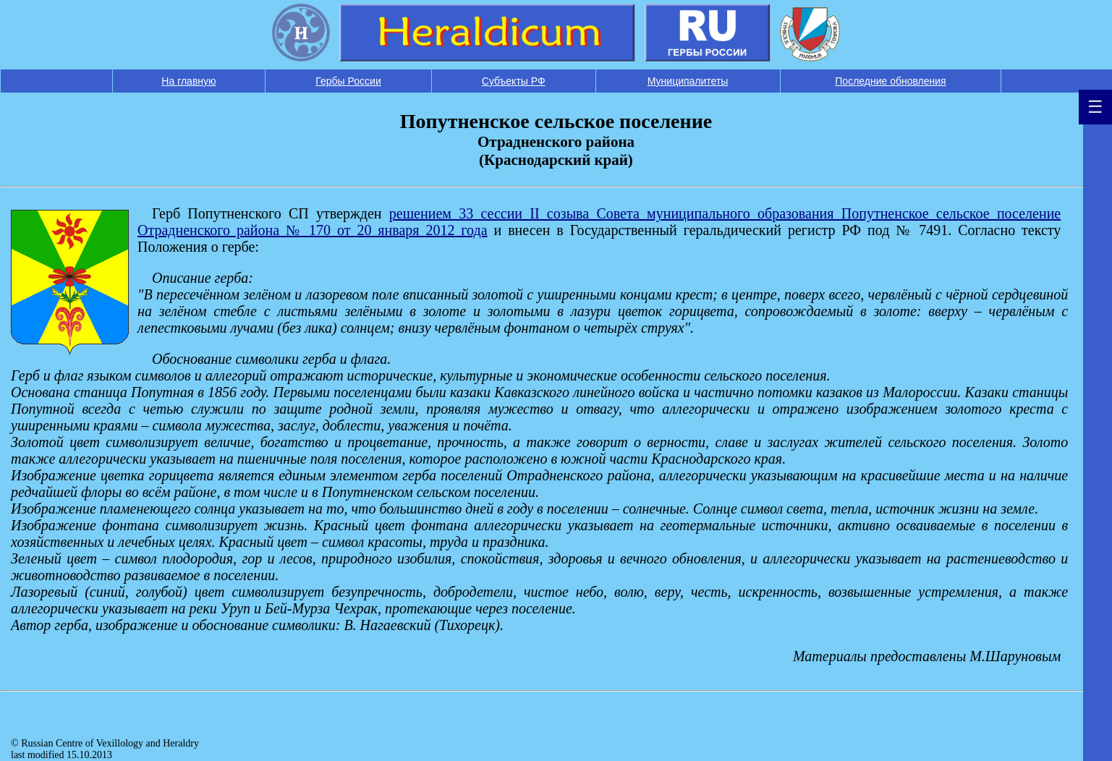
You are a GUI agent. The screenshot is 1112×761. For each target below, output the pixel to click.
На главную (188, 81)
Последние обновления (890, 81)
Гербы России (348, 81)
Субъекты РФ (514, 81)
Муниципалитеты (688, 81)
